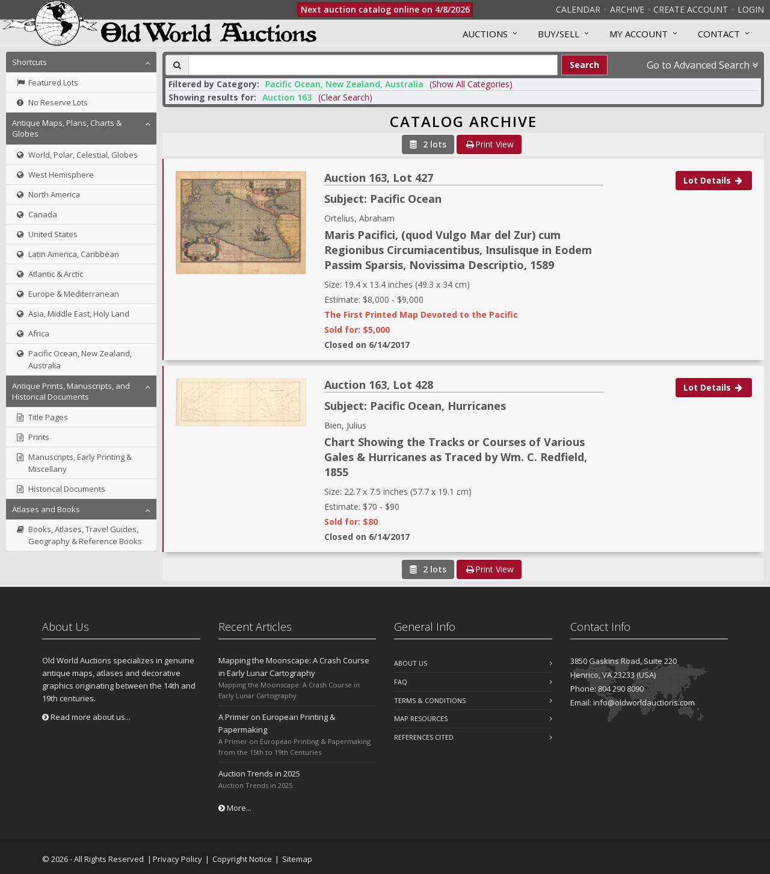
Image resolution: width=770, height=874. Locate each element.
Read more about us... (86, 716)
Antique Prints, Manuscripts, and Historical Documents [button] (71, 391)
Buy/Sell (558, 34)
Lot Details (713, 180)
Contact (719, 34)
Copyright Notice (242, 859)
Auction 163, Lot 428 (378, 384)
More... (234, 807)
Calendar (578, 9)
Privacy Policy (177, 859)
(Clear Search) (345, 97)
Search (584, 64)
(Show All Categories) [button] (471, 84)
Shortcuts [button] (29, 62)
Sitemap (297, 859)
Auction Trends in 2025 (259, 773)
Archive (627, 9)
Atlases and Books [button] (46, 509)
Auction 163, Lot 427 (378, 177)
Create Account (690, 9)
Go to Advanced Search (702, 65)
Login (751, 9)
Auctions (485, 34)
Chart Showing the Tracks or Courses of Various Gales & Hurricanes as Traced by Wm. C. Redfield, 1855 (455, 457)
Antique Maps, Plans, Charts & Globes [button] (67, 128)
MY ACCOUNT (638, 34)
